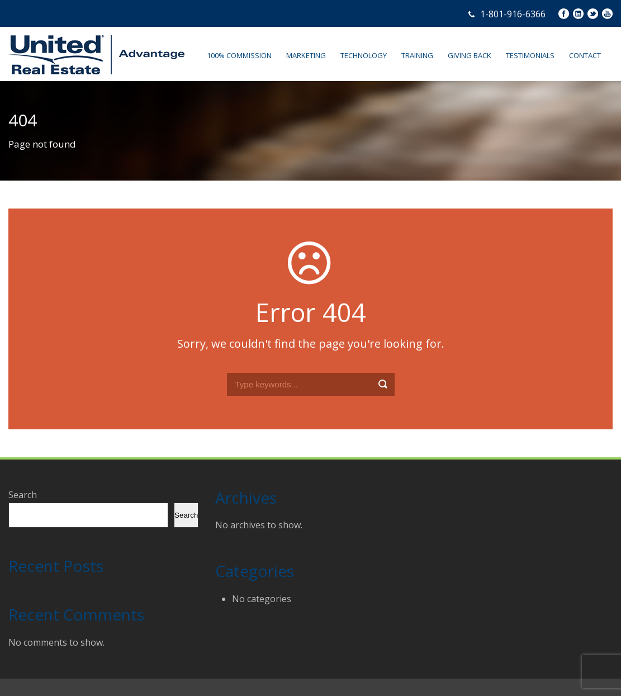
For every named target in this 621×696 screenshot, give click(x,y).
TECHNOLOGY (363, 55)
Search (22, 495)
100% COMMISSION (239, 55)
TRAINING (417, 55)
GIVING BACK (469, 55)
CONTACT (585, 55)
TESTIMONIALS (530, 55)
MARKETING (306, 55)
